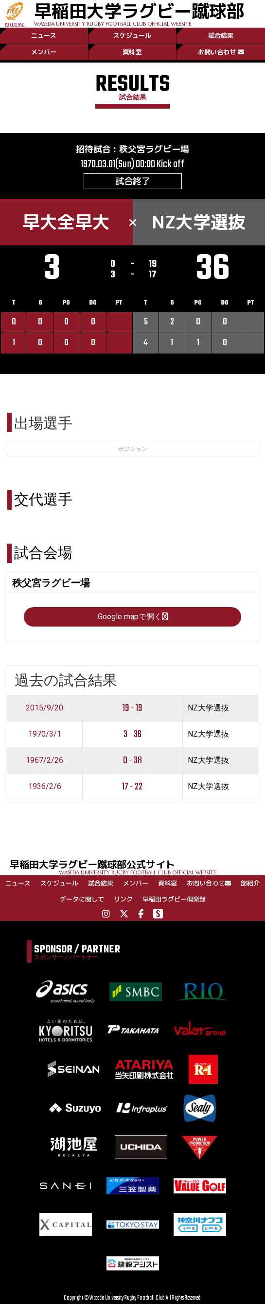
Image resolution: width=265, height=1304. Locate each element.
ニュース (43, 35)
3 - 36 (132, 734)
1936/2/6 (44, 786)
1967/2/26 (44, 760)
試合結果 (220, 35)
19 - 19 (132, 708)
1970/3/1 (44, 734)
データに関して (82, 899)
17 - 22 (132, 786)
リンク (123, 899)
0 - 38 (132, 760)
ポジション (132, 449)
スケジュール (132, 35)
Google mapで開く (133, 616)
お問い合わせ (221, 52)
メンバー (43, 52)
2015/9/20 (44, 707)
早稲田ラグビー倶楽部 (174, 899)
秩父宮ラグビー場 (154, 149)
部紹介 (250, 883)
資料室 (132, 52)
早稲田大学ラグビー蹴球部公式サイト (137, 866)
